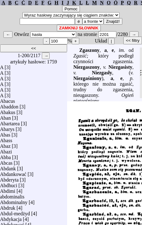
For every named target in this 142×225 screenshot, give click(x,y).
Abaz (5, 144)
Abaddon (9, 105)
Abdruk (7, 206)
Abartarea (10, 122)
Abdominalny (13, 200)
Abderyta (9, 178)
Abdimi (7, 189)
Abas (5, 133)
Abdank (8, 167)
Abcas (6, 161)
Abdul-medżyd (15, 212)
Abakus (7, 110)
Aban (5, 116)
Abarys (7, 127)
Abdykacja (11, 217)
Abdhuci (8, 184)
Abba (5, 155)
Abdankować (13, 172)
